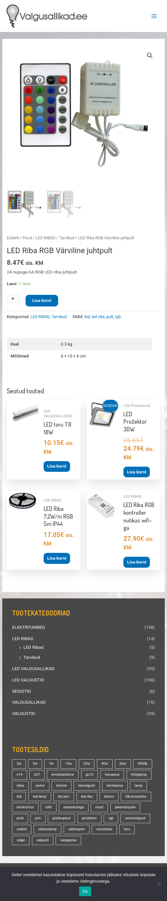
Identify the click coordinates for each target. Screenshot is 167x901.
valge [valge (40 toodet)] (21, 839)
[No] (159, 884)
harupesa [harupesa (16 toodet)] (112, 774)
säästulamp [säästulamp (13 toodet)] (47, 828)
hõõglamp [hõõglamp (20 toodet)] (139, 774)
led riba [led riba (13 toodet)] (87, 795)
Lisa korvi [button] (56, 465)
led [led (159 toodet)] (19, 795)
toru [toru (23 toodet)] (127, 828)
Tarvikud (31, 656)
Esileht (13, 237)
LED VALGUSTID (28, 678)
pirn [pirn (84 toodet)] (38, 817)
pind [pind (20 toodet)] (20, 817)
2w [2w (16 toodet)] (19, 763)
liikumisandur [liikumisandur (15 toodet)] (135, 795)
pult (110, 316)
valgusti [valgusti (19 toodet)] (43, 839)
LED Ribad (33, 646)
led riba (97, 316)
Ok (85, 891)
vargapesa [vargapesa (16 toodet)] (68, 839)
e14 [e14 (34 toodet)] (20, 774)
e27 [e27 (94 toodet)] (37, 774)
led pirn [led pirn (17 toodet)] (63, 795)
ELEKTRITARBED (28, 626)
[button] (150, 55)
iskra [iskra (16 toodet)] (20, 784)
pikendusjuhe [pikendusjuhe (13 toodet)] (125, 806)
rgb (118, 316)
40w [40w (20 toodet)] (104, 763)
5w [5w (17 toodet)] (35, 763)
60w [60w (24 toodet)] (123, 763)
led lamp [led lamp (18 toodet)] (40, 795)
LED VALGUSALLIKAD (33, 667)
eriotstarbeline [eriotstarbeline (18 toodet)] (62, 774)
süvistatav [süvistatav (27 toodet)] (104, 828)
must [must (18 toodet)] (99, 806)
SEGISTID (21, 690)
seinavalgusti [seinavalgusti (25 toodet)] (135, 817)
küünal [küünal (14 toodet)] (61, 784)
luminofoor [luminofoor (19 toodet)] (25, 806)
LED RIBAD (22, 637)
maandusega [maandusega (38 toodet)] (73, 806)
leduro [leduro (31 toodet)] (109, 795)
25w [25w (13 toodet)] (86, 763)
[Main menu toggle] (154, 16)
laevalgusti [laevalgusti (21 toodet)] (86, 784)
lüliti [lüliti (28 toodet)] (48, 806)
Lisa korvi (41, 299)
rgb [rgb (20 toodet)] (111, 817)
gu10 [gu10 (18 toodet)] (89, 774)
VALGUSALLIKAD (29, 701)
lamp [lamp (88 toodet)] (138, 784)
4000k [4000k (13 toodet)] (142, 763)
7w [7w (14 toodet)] (51, 763)
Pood (27, 237)
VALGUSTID (23, 712)
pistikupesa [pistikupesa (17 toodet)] (61, 817)
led (86, 316)
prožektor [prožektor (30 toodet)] (89, 817)
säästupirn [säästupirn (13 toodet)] (76, 828)
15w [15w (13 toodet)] (68, 763)
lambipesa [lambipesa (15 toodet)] (115, 784)
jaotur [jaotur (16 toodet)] (40, 784)
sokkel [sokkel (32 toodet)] (22, 828)
